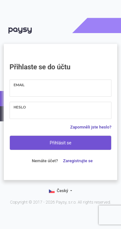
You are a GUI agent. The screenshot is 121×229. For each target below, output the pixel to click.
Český (59, 191)
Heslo (20, 107)
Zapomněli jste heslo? (90, 127)
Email (19, 85)
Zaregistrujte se (78, 160)
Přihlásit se (60, 142)
